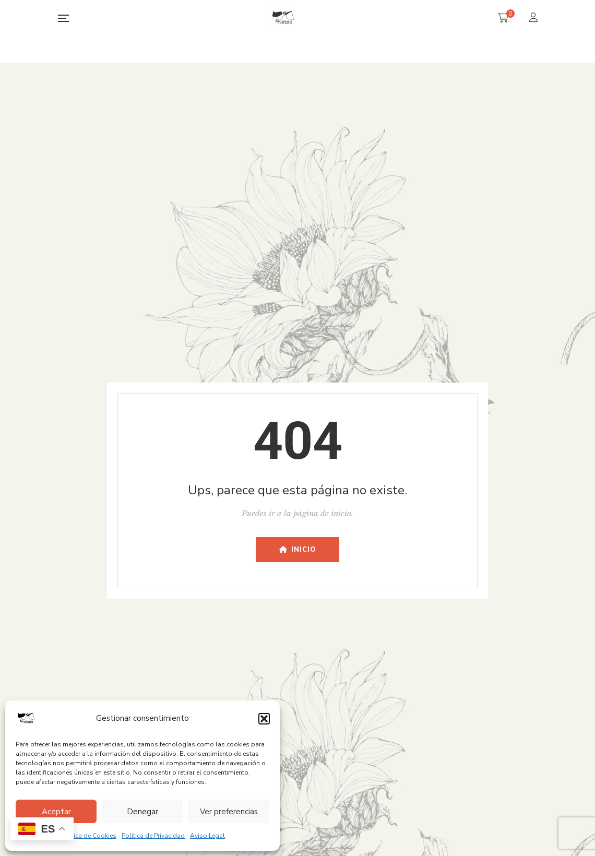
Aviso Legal (207, 835)
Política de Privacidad (153, 835)
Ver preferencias (229, 811)
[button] (264, 719)
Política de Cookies (88, 835)
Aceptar (56, 811)
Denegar (142, 811)
